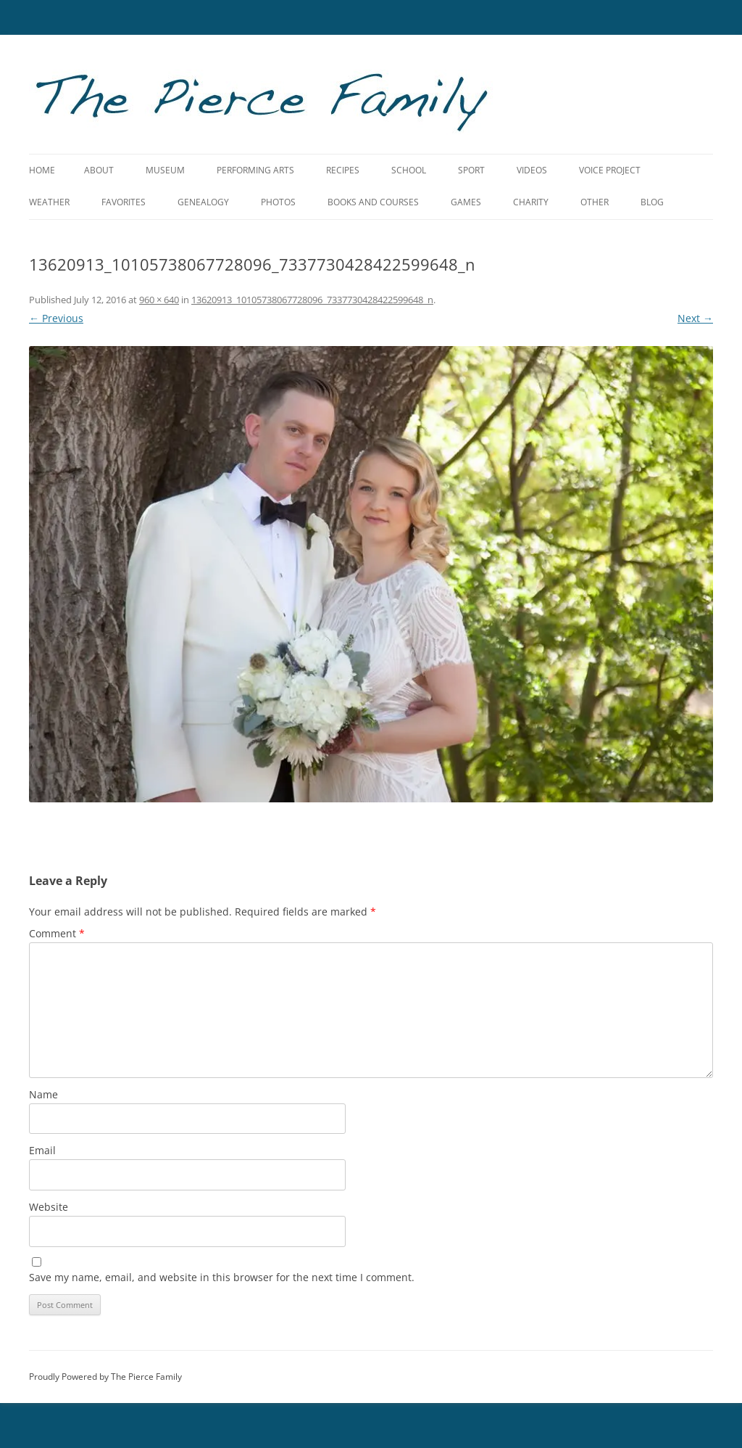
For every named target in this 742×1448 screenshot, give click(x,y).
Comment (57, 933)
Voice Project (610, 170)
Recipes (342, 170)
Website (48, 1207)
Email (42, 1150)
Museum (165, 170)
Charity (531, 202)
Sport (471, 170)
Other (594, 202)
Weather (49, 202)
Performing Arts (255, 170)
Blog (652, 202)
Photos (278, 202)
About (99, 170)
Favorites (123, 202)
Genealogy (203, 202)
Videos (532, 170)
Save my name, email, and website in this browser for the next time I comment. (221, 1277)
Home (42, 170)
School (408, 170)
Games (466, 202)
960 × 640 (159, 299)
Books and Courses (373, 202)
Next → (695, 318)
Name (43, 1094)
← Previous (56, 318)
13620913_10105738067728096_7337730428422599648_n (312, 299)
